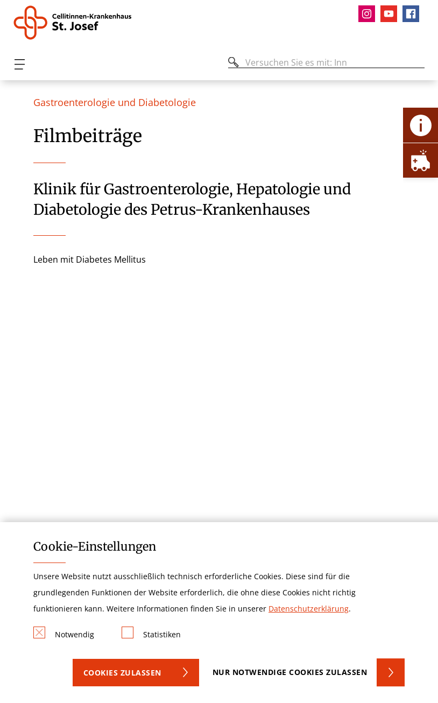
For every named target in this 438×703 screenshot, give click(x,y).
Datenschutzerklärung (309, 608)
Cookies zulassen (122, 672)
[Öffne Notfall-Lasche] (420, 160)
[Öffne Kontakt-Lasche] (420, 125)
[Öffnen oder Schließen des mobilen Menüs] (19, 64)
